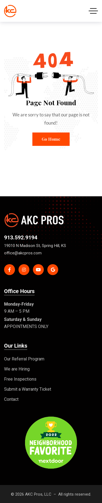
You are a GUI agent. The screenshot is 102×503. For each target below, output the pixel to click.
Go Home (51, 139)
